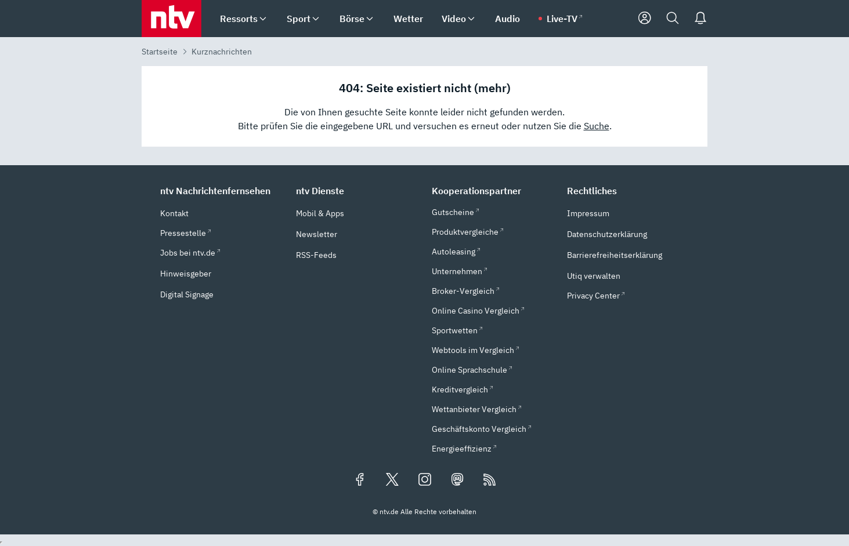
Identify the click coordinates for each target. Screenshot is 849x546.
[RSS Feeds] (489, 480)
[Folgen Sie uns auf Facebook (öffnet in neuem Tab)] (359, 480)
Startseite (160, 51)
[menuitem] (263, 19)
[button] (221, 191)
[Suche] (673, 18)
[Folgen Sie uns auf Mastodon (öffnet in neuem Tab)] (457, 480)
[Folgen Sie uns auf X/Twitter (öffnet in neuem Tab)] (392, 480)
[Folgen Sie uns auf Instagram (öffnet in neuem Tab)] (424, 480)
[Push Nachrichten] (700, 18)
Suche (596, 126)
